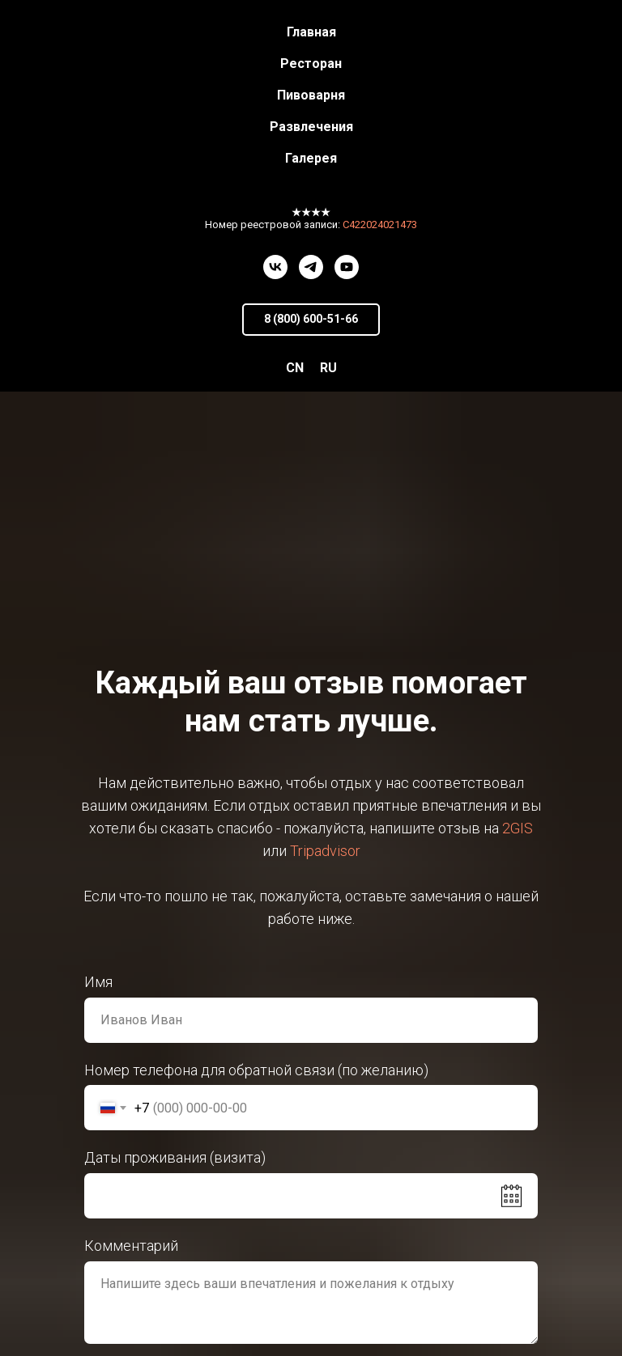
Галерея (311, 158)
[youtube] (346, 267)
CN (295, 367)
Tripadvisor (325, 850)
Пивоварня (311, 95)
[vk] (275, 267)
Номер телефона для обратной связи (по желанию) (256, 1069)
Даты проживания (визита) (175, 1157)
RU (328, 367)
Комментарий (131, 1245)
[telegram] (311, 267)
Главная (311, 32)
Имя (98, 981)
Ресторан (311, 63)
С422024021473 (380, 224)
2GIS (517, 828)
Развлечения (311, 126)
